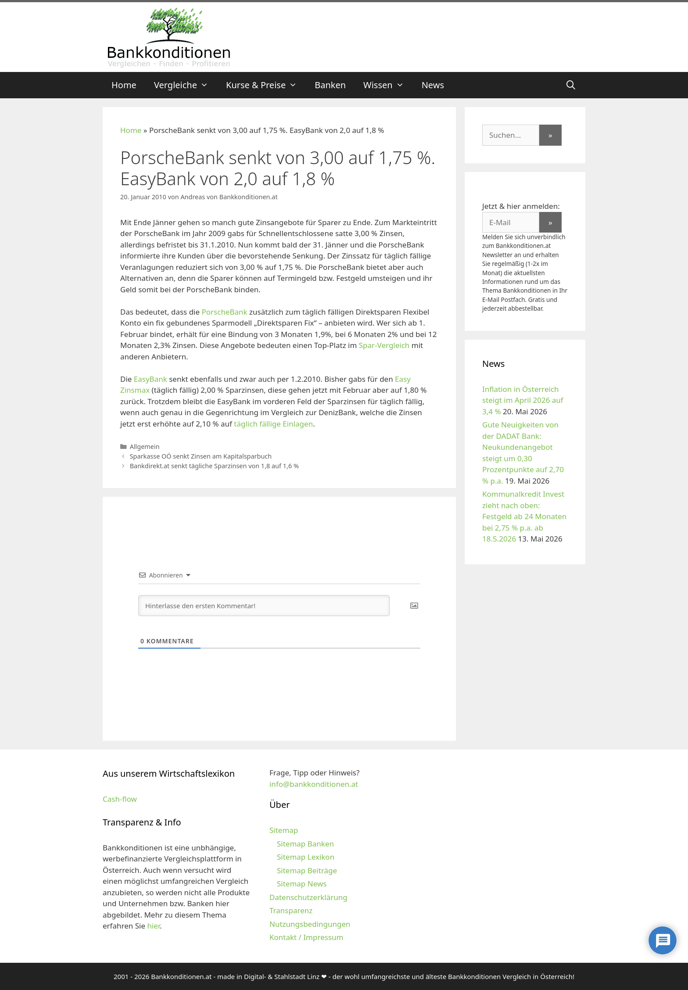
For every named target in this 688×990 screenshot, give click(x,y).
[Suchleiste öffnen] (570, 85)
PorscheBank (224, 312)
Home (123, 85)
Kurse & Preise (266, 85)
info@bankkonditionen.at (313, 784)
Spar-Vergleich (384, 345)
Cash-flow (120, 799)
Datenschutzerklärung (308, 897)
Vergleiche (185, 85)
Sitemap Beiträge (307, 870)
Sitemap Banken (305, 844)
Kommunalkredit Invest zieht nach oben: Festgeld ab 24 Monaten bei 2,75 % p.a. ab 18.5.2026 (524, 516)
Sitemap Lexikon (305, 857)
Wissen (388, 85)
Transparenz (290, 910)
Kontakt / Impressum (306, 937)
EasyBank (150, 379)
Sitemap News (301, 884)
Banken (330, 85)
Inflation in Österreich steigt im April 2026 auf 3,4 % (522, 400)
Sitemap (283, 830)
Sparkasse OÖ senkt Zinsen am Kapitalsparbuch (201, 456)
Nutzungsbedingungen (310, 924)
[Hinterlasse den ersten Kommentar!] (264, 605)
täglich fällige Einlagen (273, 424)
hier (153, 926)
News (433, 85)
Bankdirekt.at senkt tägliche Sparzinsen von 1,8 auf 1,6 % (214, 466)
